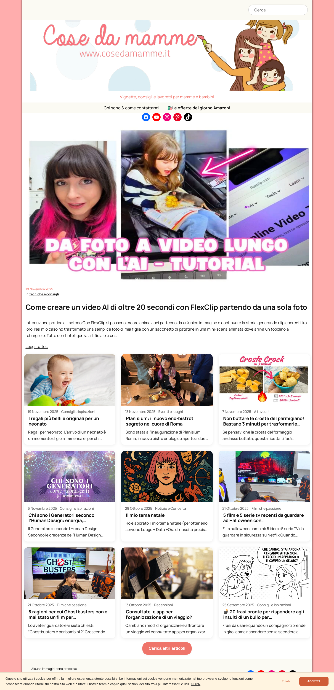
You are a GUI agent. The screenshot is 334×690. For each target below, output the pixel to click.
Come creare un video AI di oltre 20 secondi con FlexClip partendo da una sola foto (166, 307)
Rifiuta (286, 681)
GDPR (195, 684)
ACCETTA (314, 681)
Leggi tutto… (37, 346)
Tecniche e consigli (44, 294)
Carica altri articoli (167, 648)
